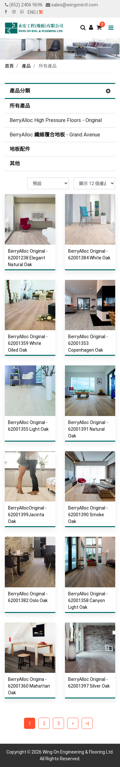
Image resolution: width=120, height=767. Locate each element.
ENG (32, 12)
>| (87, 723)
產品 (26, 66)
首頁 (9, 66)
